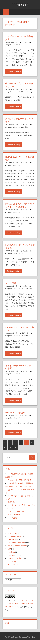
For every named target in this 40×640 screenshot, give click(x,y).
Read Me (11, 563)
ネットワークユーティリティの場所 (19, 366)
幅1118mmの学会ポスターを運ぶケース (19, 85)
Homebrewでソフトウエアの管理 (19, 158)
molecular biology (15, 557)
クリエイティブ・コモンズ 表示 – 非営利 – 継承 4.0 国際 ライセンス (20, 602)
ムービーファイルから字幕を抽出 (19, 38)
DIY (22, 92)
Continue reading (13, 71)
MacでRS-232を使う (15, 411)
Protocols (20, 4)
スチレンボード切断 (16, 510)
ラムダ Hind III (14, 513)
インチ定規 (10, 282)
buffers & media (14, 535)
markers (27, 335)
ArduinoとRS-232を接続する (19, 479)
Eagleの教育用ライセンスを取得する (20, 246)
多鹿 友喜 (25, 332)
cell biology (12, 538)
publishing (28, 92)
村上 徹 (24, 42)
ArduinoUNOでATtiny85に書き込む (19, 328)
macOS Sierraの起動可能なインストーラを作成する (19, 205)
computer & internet (12, 45)
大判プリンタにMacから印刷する (19, 120)
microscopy (12, 554)
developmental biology (17, 544)
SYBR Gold (12, 501)
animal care (12, 532)
